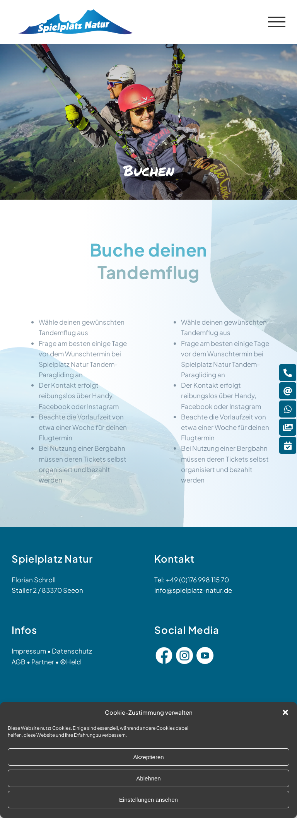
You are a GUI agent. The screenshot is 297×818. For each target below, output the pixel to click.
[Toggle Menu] (276, 22)
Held (70, 661)
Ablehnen (148, 778)
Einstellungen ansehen (148, 799)
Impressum (29, 651)
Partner (42, 661)
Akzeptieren (148, 757)
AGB (19, 661)
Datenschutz (72, 651)
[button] (285, 712)
